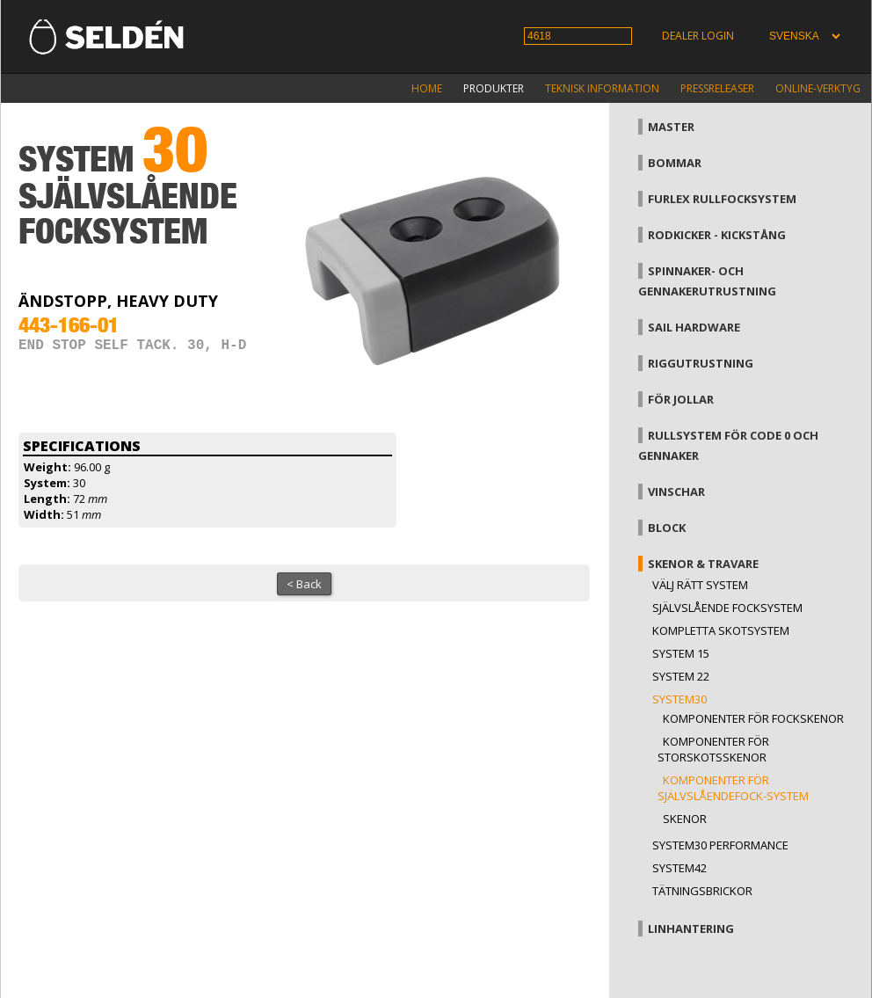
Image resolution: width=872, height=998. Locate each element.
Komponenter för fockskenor (753, 718)
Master (671, 127)
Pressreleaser (717, 88)
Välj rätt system (700, 585)
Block (667, 527)
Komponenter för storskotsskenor (713, 749)
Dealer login (698, 35)
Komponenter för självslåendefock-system (733, 788)
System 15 (680, 653)
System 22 (680, 676)
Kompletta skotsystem (720, 630)
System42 (679, 868)
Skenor (685, 819)
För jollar (681, 399)
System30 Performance (720, 845)
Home (426, 88)
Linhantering (691, 928)
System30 (679, 699)
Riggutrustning (700, 363)
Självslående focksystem (727, 608)
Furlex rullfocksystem (722, 199)
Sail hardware (694, 327)
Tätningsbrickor (702, 891)
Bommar (674, 163)
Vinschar (676, 491)
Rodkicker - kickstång (717, 235)
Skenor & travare (703, 564)
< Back (304, 584)
